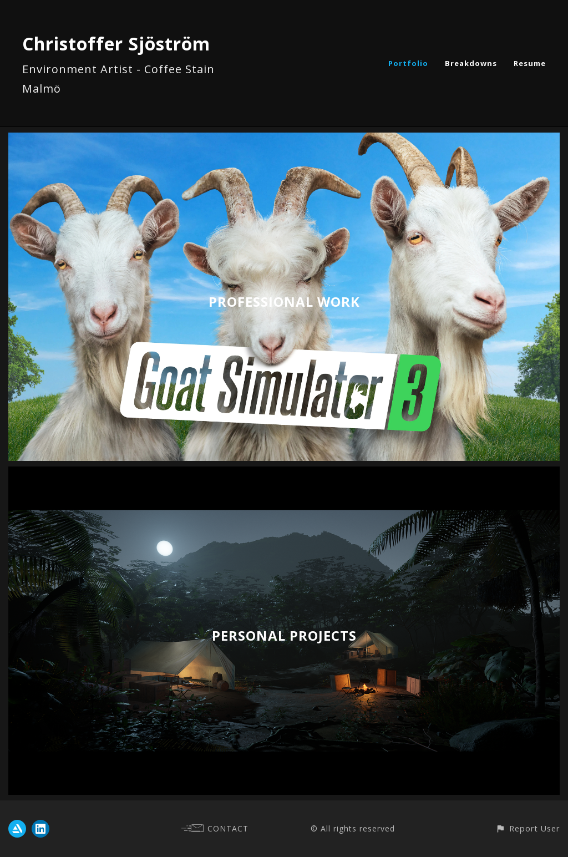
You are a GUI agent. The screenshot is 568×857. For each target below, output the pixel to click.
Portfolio (408, 63)
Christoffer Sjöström (116, 43)
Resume (530, 63)
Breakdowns (471, 63)
